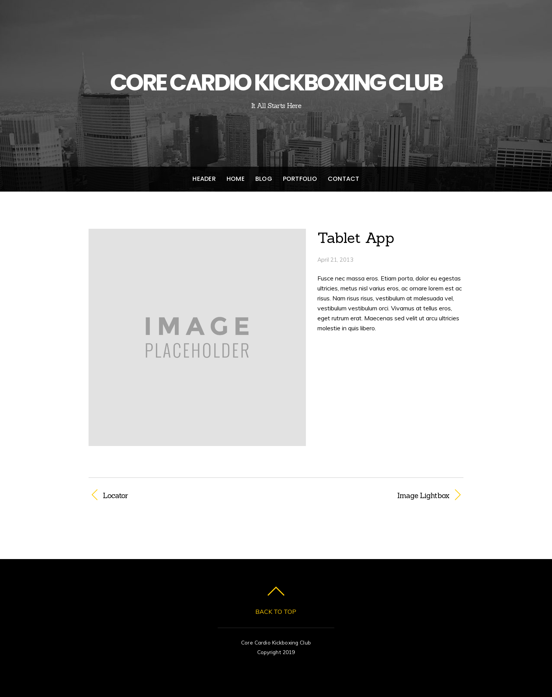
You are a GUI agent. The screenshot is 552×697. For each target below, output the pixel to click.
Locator (115, 495)
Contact (344, 178)
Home (236, 178)
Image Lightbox (368, 495)
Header (203, 178)
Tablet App (355, 237)
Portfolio (300, 178)
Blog (263, 178)
